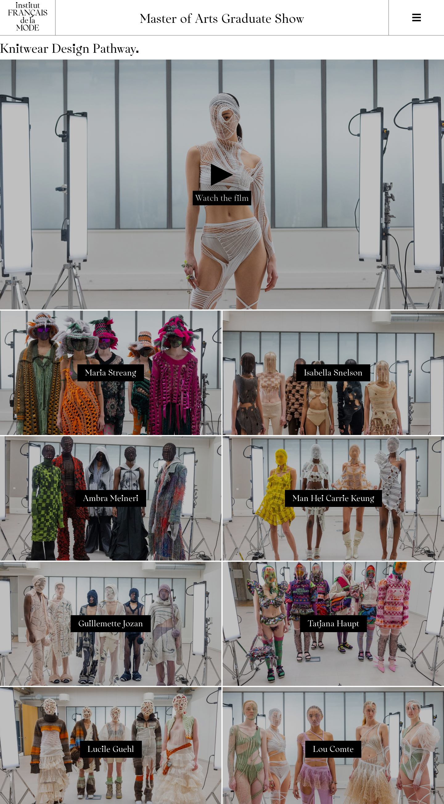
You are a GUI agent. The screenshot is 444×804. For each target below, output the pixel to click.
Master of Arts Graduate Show (222, 17)
